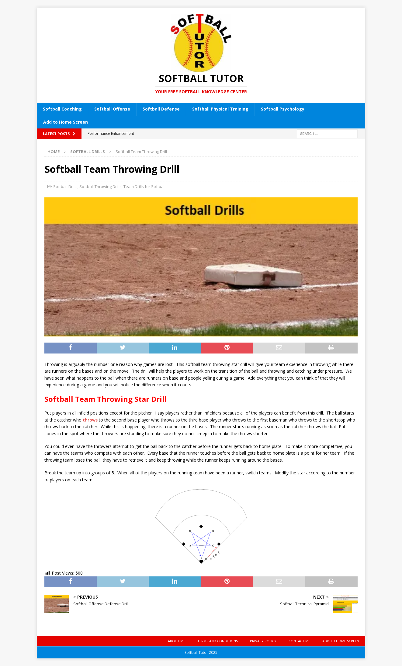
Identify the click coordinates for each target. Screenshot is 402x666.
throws (90, 420)
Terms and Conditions (217, 641)
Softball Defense (161, 109)
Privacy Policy (263, 641)
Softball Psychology (282, 109)
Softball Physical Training (220, 109)
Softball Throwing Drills (100, 186)
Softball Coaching (62, 109)
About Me (176, 641)
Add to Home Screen (65, 122)
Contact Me (299, 641)
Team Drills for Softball (144, 186)
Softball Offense (112, 109)
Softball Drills (65, 186)
